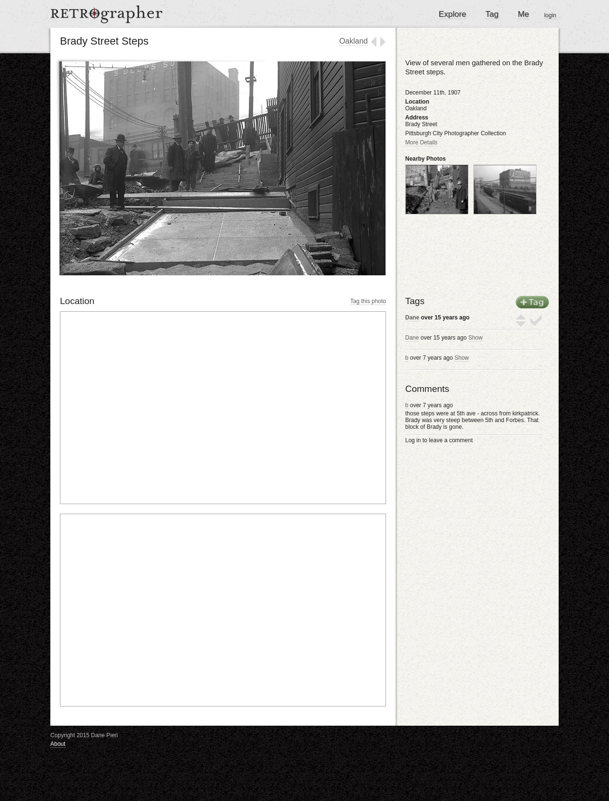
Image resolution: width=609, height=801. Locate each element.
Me (523, 14)
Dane (412, 317)
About (57, 744)
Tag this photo (368, 301)
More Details (421, 142)
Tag (491, 14)
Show (475, 337)
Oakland (353, 41)
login (550, 15)
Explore (453, 14)
